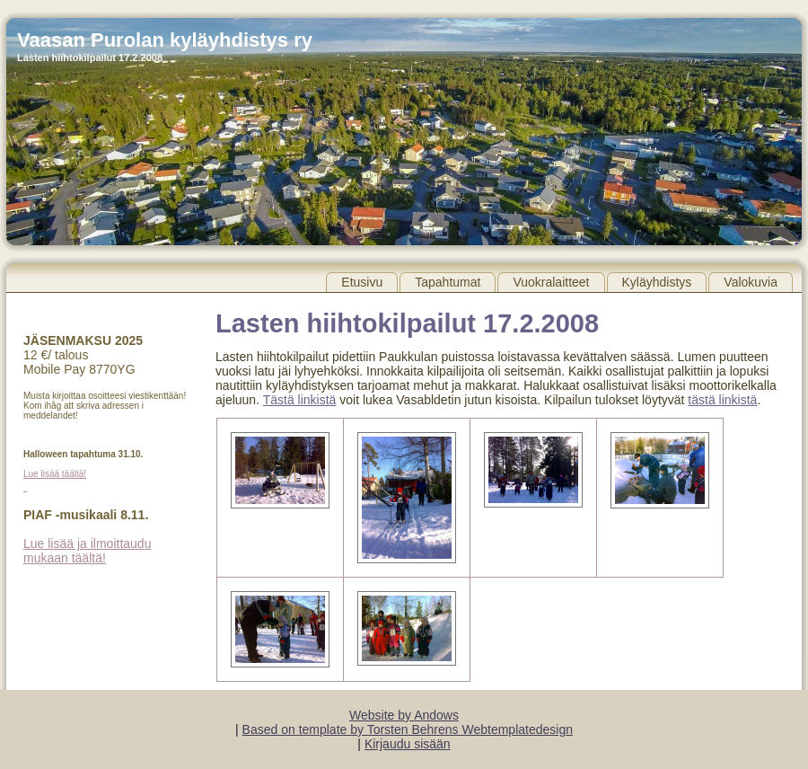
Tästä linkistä (300, 400)
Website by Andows (404, 715)
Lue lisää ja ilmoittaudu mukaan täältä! (87, 550)
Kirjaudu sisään (407, 744)
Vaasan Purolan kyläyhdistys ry (164, 40)
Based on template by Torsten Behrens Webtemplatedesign (407, 729)
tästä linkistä (722, 400)
